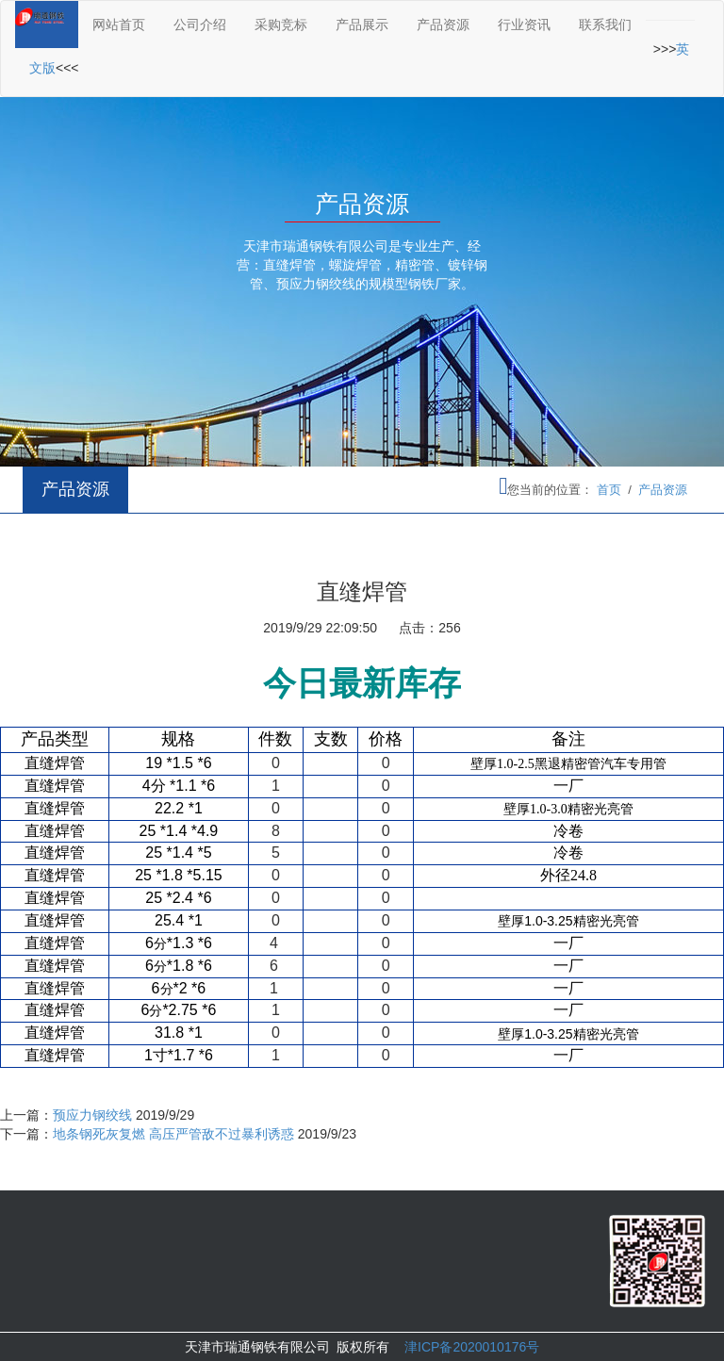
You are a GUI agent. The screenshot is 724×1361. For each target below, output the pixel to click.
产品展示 (362, 24)
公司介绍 (199, 24)
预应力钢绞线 (92, 1115)
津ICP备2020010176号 (471, 1346)
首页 (609, 490)
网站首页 (118, 24)
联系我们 (605, 24)
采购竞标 (281, 24)
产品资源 (443, 24)
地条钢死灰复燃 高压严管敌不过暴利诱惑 (173, 1133)
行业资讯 (524, 24)
